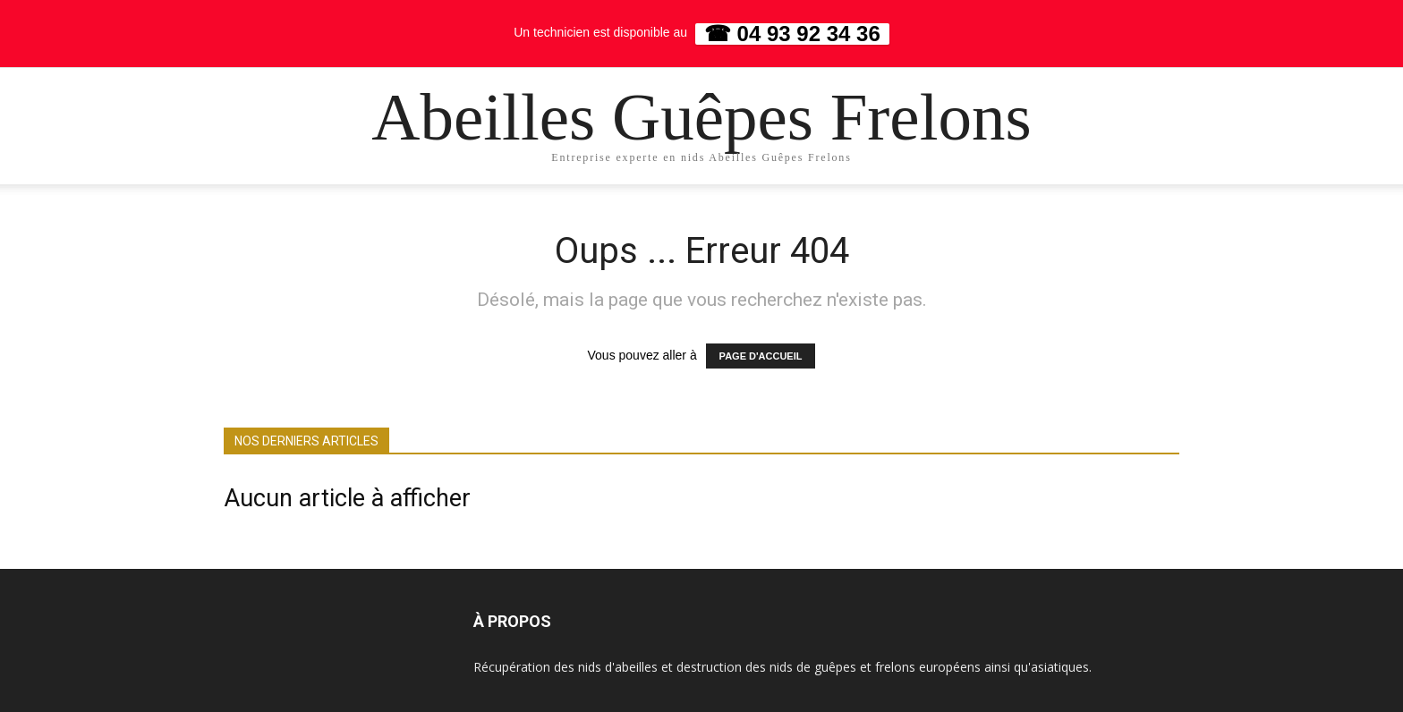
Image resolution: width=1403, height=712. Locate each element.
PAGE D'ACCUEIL (761, 356)
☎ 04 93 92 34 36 (792, 34)
